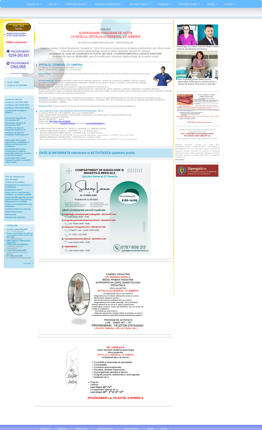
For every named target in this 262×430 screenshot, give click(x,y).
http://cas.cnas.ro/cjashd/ (59, 121)
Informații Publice (138, 4)
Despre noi (33, 4)
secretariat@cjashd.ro (95, 123)
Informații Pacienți (75, 4)
